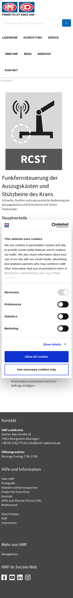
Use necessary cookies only (36, 369)
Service (53, 37)
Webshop (44, 54)
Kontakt (11, 70)
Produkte (6, 80)
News (28, 54)
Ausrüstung (32, 37)
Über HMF (11, 54)
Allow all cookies (36, 356)
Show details (52, 344)
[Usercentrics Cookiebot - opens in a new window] (52, 225)
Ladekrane (10, 37)
